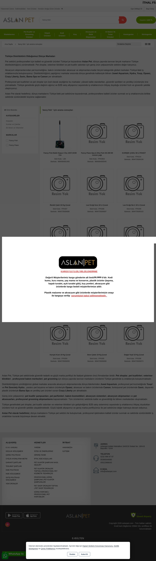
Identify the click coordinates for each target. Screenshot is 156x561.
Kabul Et (84, 554)
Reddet (72, 554)
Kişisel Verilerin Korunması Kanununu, (98, 546)
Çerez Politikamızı (48, 549)
